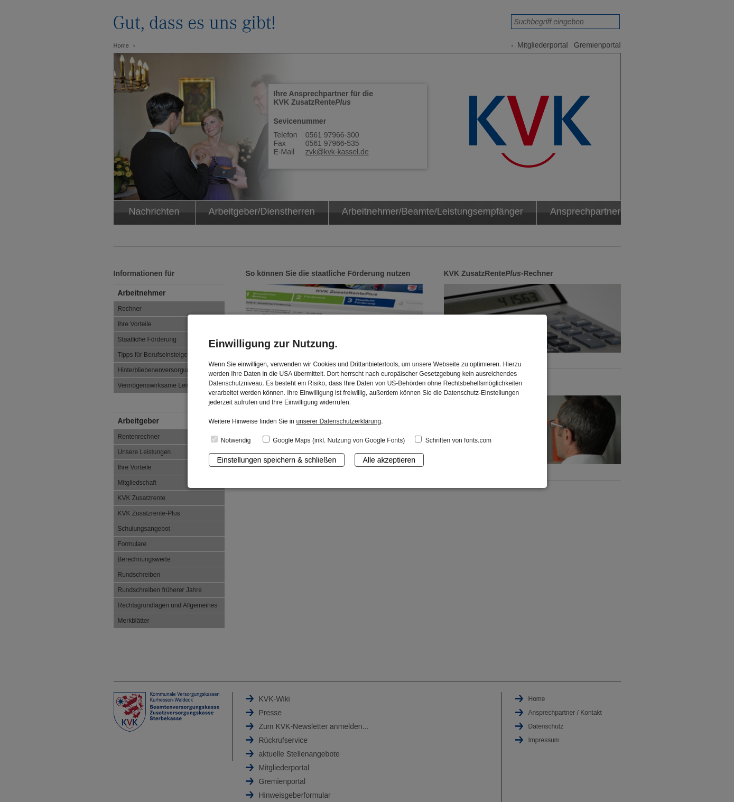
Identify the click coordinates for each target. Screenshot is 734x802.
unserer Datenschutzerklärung (338, 421)
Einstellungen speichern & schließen (277, 460)
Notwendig (231, 440)
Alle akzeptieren (389, 460)
